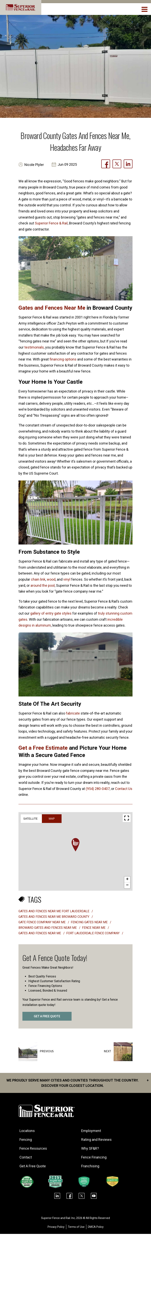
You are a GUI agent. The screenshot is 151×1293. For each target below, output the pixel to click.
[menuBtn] (145, 9)
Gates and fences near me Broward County (54, 917)
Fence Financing (94, 1157)
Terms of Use (76, 1226)
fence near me (94, 928)
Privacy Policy (56, 1226)
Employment (91, 1131)
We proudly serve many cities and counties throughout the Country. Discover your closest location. (77, 1083)
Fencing (26, 1139)
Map (52, 818)
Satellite (30, 818)
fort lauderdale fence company (93, 933)
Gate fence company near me (42, 922)
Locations (27, 1131)
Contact (26, 1157)
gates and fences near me (40, 933)
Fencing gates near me (89, 922)
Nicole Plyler (34, 165)
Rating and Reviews (96, 1139)
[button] (75, 844)
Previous (47, 1051)
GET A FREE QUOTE (47, 1016)
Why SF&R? (90, 1148)
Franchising (90, 1166)
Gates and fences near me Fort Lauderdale (54, 911)
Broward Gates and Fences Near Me (47, 928)
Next (107, 1051)
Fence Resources (33, 1148)
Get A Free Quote (33, 1166)
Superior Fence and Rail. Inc (58, 1218)
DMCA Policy (96, 1226)
